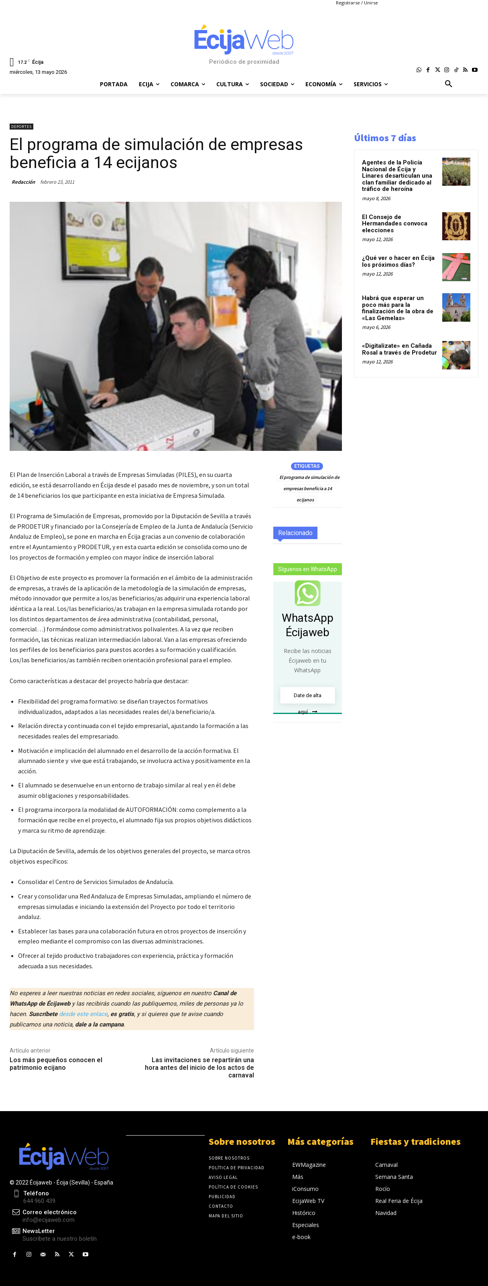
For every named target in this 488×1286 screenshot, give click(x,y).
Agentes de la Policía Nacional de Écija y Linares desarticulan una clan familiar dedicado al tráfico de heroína (397, 176)
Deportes (21, 127)
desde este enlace (83, 1014)
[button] (448, 84)
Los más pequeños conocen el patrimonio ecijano (56, 1063)
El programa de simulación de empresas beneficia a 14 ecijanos (309, 488)
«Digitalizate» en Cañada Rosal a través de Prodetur (399, 349)
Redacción (23, 181)
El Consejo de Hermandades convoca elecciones (394, 223)
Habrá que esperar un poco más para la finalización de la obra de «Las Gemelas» (397, 308)
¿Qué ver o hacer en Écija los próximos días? (398, 261)
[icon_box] (53, 1235)
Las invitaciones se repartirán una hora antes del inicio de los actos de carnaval (199, 1067)
